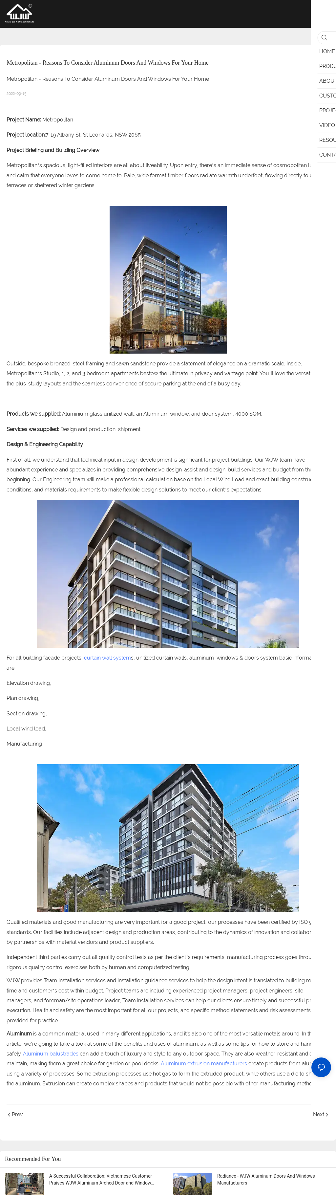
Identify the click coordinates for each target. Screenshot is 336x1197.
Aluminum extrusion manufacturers (204, 1063)
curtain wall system (107, 658)
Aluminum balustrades (50, 1054)
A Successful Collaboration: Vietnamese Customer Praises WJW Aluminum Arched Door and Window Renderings (100, 1179)
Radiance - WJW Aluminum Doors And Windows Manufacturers (266, 1179)
